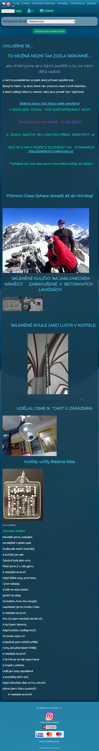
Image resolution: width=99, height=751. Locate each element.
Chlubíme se (77, 3)
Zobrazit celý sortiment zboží (49, 31)
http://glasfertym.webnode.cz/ (50, 151)
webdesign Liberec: (45, 748)
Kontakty (63, 3)
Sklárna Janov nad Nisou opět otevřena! (50, 103)
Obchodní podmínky (43, 3)
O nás (16, 3)
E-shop (26, 3)
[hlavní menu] (55, 4)
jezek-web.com (55, 748)
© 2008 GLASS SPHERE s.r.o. (49, 708)
